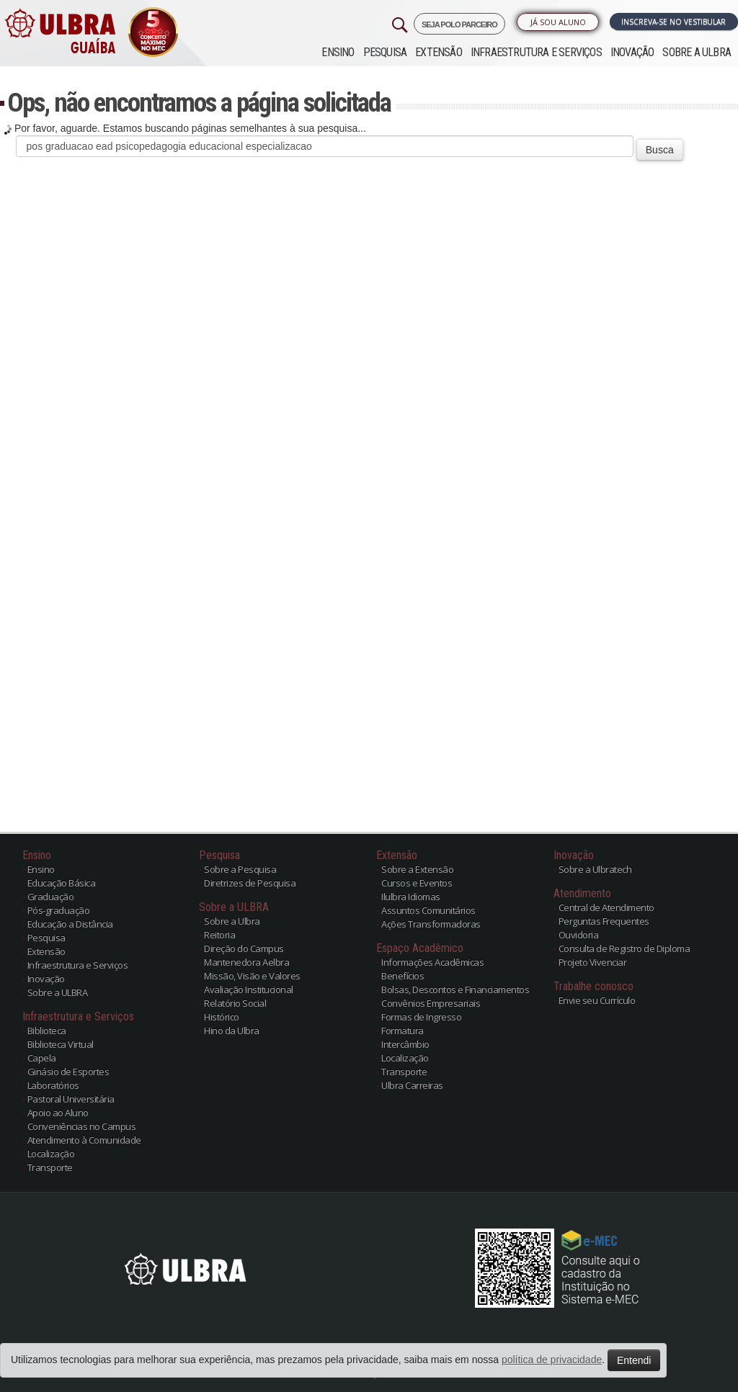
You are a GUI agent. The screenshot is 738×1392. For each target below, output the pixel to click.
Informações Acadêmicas (432, 962)
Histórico (221, 1016)
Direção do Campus (244, 948)
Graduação (50, 896)
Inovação (632, 52)
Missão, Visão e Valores (252, 975)
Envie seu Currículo (597, 1000)
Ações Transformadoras (431, 923)
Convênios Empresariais (430, 1003)
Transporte (50, 1167)
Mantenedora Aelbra (246, 962)
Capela (41, 1057)
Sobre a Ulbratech (595, 869)
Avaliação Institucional (248, 989)
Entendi (634, 1360)
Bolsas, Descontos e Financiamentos (455, 989)
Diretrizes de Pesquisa (249, 882)
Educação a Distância (70, 923)
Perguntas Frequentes (604, 921)
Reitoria (219, 934)
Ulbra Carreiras (412, 1085)
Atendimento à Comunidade (84, 1139)
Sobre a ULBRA (696, 52)
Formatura (402, 1030)
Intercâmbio (405, 1044)
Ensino (337, 52)
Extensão (438, 52)
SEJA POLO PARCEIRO (459, 24)
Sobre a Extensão (417, 869)
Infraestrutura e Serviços (536, 52)
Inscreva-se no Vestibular (673, 22)
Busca (660, 150)
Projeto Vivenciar (593, 962)
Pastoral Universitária (71, 1098)
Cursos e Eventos (416, 882)
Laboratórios (53, 1085)
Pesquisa (385, 52)
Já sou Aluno (558, 22)
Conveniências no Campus (81, 1126)
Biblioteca (46, 1030)
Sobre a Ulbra (232, 921)
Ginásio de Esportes (68, 1071)
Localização (51, 1153)
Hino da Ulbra (231, 1030)
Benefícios (402, 975)
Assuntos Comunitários (428, 910)
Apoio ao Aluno (58, 1112)
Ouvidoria (579, 934)
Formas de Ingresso (421, 1016)
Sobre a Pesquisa (240, 869)
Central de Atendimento (606, 907)
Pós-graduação (58, 910)
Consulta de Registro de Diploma (624, 948)
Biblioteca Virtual (60, 1044)
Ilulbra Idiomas (410, 896)
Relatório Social (235, 1003)
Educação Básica (61, 882)
